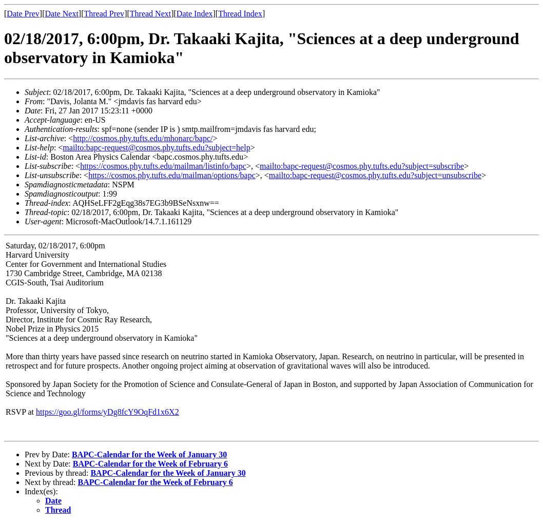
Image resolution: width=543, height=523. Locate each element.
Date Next (62, 13)
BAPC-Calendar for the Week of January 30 (149, 454)
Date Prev (23, 13)
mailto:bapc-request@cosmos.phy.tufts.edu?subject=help (156, 147)
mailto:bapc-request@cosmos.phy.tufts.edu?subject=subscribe (362, 166)
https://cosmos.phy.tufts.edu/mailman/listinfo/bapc (163, 166)
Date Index (195, 13)
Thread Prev (104, 13)
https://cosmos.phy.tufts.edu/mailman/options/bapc (172, 175)
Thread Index (240, 13)
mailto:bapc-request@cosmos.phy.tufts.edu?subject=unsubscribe (375, 175)
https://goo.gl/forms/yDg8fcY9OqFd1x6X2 (107, 412)
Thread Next (150, 13)
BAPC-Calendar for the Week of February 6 (150, 463)
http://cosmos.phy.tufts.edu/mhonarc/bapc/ (142, 138)
